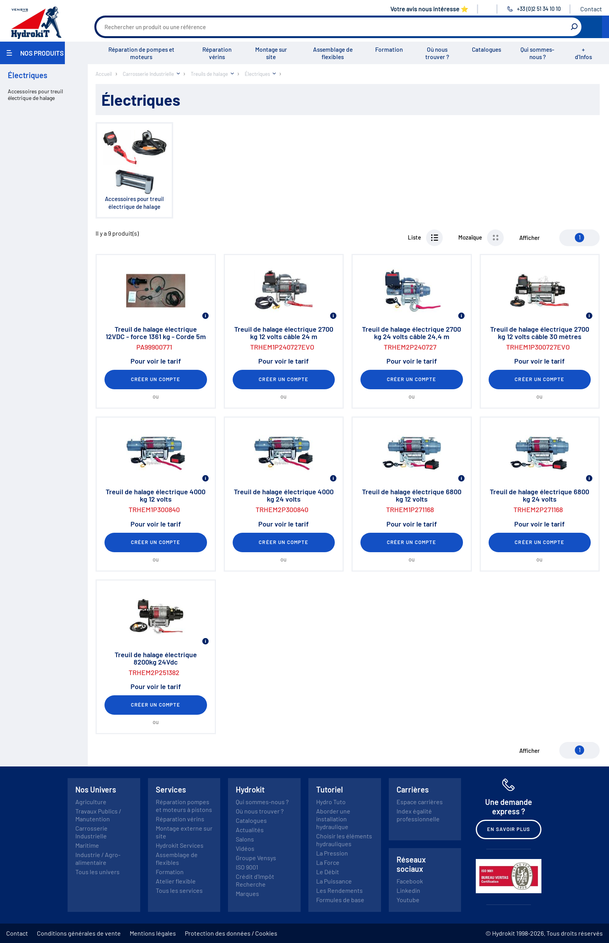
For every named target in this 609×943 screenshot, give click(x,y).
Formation (389, 49)
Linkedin (408, 890)
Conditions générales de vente (79, 933)
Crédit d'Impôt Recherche (255, 880)
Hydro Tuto (331, 801)
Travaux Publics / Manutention (98, 814)
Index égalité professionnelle (418, 814)
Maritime (87, 845)
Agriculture (90, 801)
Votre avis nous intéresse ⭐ (429, 8)
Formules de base (340, 899)
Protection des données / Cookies (231, 933)
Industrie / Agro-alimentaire (97, 858)
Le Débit (327, 871)
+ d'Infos (583, 53)
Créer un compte (156, 379)
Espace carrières (420, 801)
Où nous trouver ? (437, 53)
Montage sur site (271, 53)
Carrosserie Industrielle (91, 832)
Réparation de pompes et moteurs (141, 53)
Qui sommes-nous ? (537, 53)
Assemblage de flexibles (333, 53)
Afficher (529, 237)
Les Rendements (339, 890)
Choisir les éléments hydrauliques (344, 839)
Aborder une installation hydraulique (333, 818)
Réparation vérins (216, 53)
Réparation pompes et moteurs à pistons (184, 805)
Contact (591, 8)
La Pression (332, 853)
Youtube (408, 899)
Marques (247, 893)
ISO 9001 (247, 867)
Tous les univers (97, 871)
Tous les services (179, 890)
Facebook (410, 881)
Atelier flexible (176, 881)
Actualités (250, 829)
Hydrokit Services (180, 845)
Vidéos (245, 848)
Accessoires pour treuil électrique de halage (35, 94)
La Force (327, 862)
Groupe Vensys (256, 857)
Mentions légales (153, 933)
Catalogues (486, 49)
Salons (245, 839)
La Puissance (334, 881)
